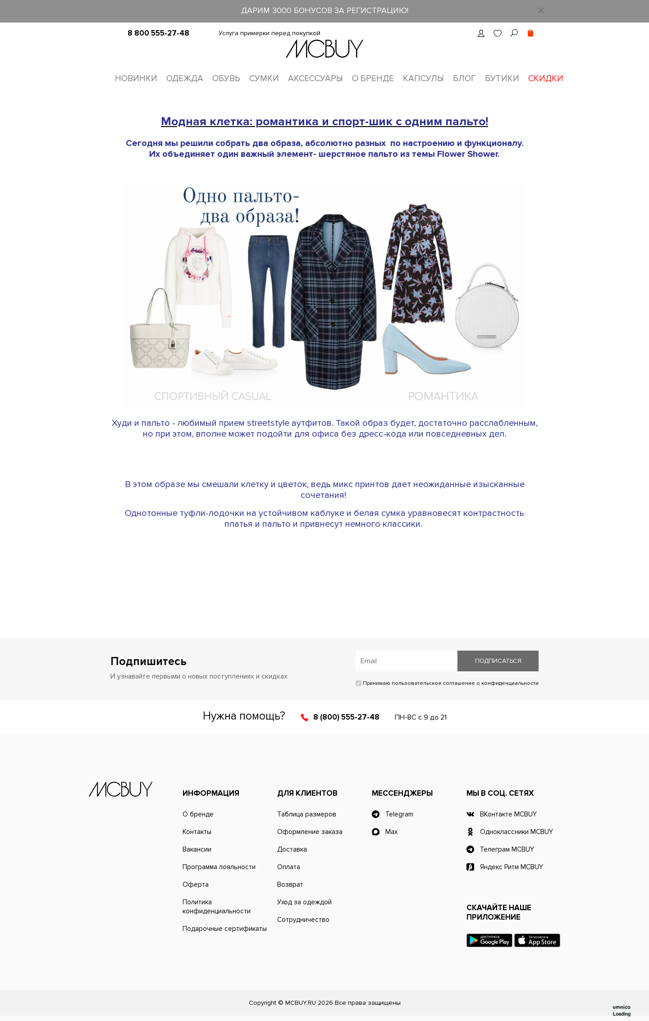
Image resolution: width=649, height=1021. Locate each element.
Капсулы (423, 78)
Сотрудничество (303, 920)
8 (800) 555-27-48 (346, 717)
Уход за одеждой (304, 902)
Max (391, 832)
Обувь (226, 78)
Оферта (196, 884)
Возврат (290, 884)
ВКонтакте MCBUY (508, 814)
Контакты (197, 832)
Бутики (502, 78)
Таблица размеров (306, 814)
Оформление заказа (310, 832)
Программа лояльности (219, 867)
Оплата (288, 867)
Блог (464, 78)
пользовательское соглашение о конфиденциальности (465, 683)
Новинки (136, 78)
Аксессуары (315, 78)
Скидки (545, 78)
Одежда (184, 78)
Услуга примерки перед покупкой (269, 33)
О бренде (373, 78)
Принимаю (447, 683)
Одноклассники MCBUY (516, 832)
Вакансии (197, 849)
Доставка (292, 849)
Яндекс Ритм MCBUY (511, 867)
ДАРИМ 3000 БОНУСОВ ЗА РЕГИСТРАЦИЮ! (324, 10)
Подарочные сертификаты (225, 929)
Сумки (264, 78)
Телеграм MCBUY (507, 849)
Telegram (399, 814)
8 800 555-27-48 (158, 33)
